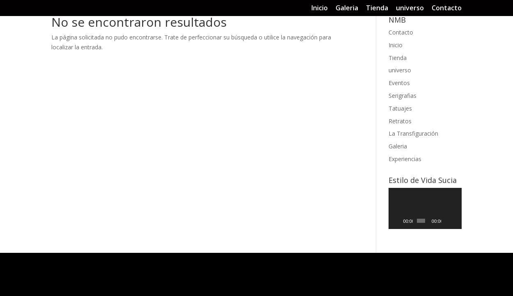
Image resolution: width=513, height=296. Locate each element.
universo (410, 8)
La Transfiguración (413, 133)
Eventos (399, 83)
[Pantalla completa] (456, 221)
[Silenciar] (448, 221)
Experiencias (405, 159)
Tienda (377, 8)
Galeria (347, 8)
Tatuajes (400, 108)
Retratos (400, 121)
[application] (425, 208)
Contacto (447, 8)
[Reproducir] (399, 221)
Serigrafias (402, 95)
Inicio (319, 8)
